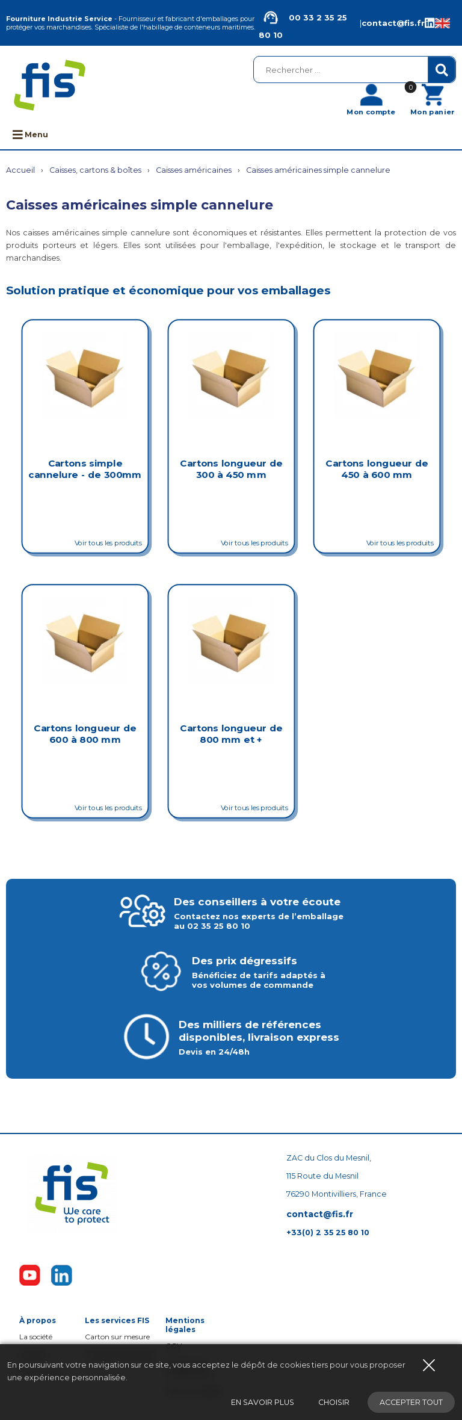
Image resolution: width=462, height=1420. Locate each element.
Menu (30, 134)
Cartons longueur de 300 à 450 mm (231, 468)
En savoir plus (262, 1402)
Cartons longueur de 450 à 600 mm (377, 468)
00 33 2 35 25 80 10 (303, 23)
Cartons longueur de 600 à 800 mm (85, 733)
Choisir (334, 1402)
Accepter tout (411, 1402)
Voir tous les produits (108, 542)
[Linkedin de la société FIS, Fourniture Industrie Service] (430, 23)
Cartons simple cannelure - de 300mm (84, 468)
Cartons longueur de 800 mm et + (231, 733)
